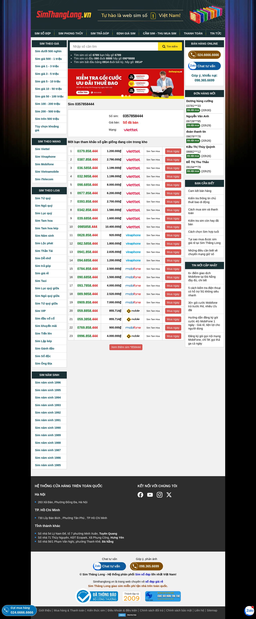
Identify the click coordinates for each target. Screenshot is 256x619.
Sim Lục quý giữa (47, 288)
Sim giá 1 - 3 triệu (47, 66)
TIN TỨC (215, 33)
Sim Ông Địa (43, 363)
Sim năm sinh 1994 (48, 397)
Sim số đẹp (143, 574)
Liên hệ (199, 610)
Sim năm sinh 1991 (48, 420)
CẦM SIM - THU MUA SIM (159, 33)
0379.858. (88, 151)
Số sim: (114, 116)
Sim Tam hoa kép (46, 228)
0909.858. (88, 302)
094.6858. (88, 260)
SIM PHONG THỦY (70, 33)
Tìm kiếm (170, 46)
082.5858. (88, 243)
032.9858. (88, 176)
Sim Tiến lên (43, 333)
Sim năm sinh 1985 (48, 465)
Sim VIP (40, 311)
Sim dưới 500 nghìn (48, 51)
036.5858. (88, 168)
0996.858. (88, 336)
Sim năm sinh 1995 (48, 390)
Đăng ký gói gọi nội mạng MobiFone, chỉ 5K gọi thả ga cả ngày (204, 340)
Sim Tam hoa (44, 220)
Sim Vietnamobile (47, 171)
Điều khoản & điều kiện (122, 610)
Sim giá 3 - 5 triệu (47, 73)
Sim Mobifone (44, 164)
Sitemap (212, 610)
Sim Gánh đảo (44, 348)
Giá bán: (114, 122)
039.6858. (88, 218)
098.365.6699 (144, 566)
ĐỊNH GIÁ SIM (126, 33)
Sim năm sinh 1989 (48, 435)
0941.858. (88, 252)
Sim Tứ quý (43, 198)
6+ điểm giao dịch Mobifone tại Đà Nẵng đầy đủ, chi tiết (202, 276)
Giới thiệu (45, 610)
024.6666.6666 (203, 55)
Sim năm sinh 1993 (48, 405)
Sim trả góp (43, 265)
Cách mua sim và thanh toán (203, 211)
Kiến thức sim (96, 610)
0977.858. (88, 193)
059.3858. (88, 319)
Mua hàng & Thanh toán (69, 610)
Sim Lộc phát (44, 243)
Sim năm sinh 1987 (48, 450)
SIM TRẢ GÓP (100, 33)
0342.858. (88, 210)
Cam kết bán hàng (199, 190)
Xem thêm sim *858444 (126, 347)
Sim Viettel (42, 149)
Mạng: (113, 129)
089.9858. (88, 294)
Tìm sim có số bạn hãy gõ (97, 55)
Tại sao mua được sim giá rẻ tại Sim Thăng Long (204, 241)
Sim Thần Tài (44, 250)
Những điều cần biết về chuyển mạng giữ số (203, 252)
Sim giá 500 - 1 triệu (48, 58)
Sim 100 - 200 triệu (47, 103)
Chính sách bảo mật (179, 610)
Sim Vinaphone (45, 156)
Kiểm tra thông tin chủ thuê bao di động (202, 200)
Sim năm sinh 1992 (48, 412)
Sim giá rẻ (42, 273)
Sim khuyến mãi (46, 326)
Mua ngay (173, 151)
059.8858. (88, 311)
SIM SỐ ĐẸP (43, 33)
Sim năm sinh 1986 (48, 457)
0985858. (88, 227)
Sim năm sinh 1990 (48, 427)
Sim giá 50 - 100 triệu (49, 96)
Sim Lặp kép (43, 341)
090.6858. (88, 277)
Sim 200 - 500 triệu (47, 111)
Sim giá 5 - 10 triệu (47, 81)
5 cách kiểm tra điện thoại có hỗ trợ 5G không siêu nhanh (204, 291)
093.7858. (88, 285)
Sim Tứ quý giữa (46, 303)
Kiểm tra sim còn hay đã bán (203, 222)
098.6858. (88, 185)
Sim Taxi (41, 280)
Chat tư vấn (201, 66)
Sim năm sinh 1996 (48, 382)
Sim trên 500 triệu (47, 118)
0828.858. (88, 235)
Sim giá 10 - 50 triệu (48, 88)
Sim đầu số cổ (45, 318)
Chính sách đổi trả (151, 610)
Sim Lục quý (43, 213)
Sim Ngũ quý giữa (47, 295)
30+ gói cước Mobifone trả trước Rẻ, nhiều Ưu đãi (202, 306)
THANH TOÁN (193, 33)
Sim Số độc (43, 356)
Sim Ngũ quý (43, 205)
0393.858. (88, 201)
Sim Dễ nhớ (43, 258)
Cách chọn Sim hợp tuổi (203, 231)
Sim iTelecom (44, 179)
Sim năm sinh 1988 (48, 442)
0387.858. (88, 159)
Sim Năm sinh (44, 235)
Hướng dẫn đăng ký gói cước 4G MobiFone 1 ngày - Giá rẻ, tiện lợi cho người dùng (204, 323)
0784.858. (88, 269)
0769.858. (88, 328)
